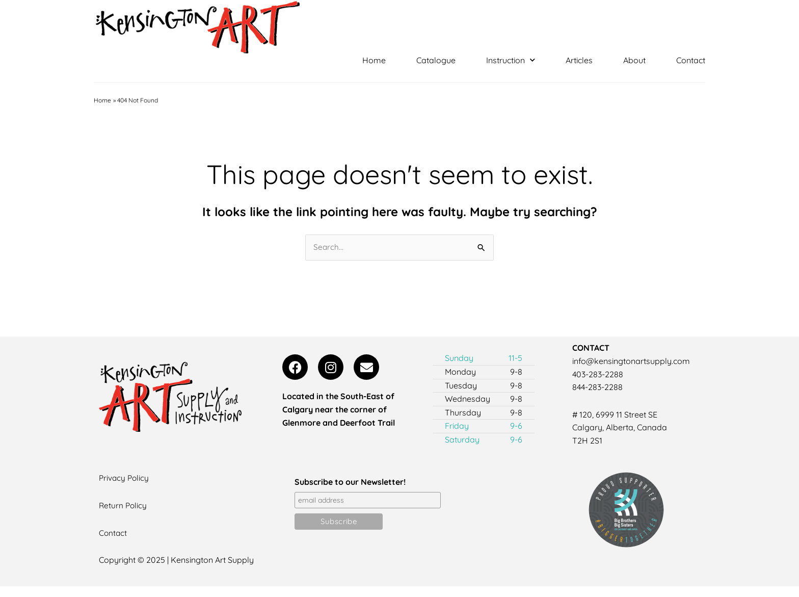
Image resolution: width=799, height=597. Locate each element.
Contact (690, 60)
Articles (579, 60)
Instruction (510, 60)
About (634, 60)
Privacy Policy (125, 479)
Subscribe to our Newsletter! (350, 483)
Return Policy (123, 506)
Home (374, 60)
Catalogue (436, 60)
